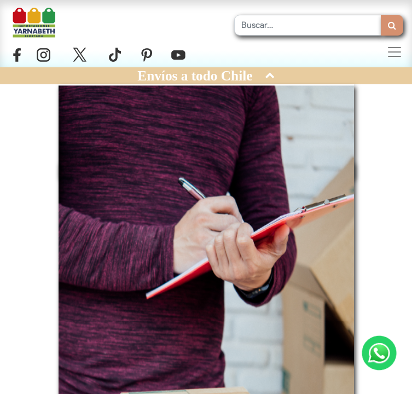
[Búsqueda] (392, 25)
